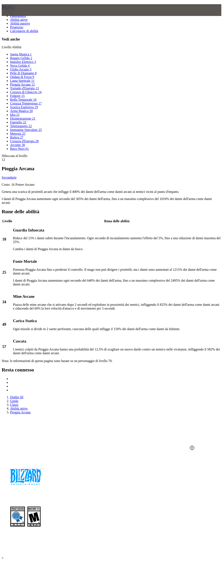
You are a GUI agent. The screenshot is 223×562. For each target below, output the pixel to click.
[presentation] (17, 15)
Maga (8, 7)
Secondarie (9, 177)
